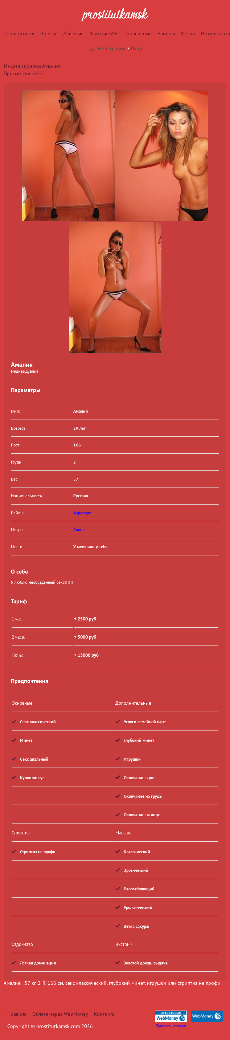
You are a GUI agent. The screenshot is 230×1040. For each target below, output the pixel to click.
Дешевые (73, 33)
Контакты (104, 1014)
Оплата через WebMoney (60, 1014)
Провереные (137, 33)
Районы (166, 33)
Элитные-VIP (103, 33)
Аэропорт (82, 512)
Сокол (79, 529)
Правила (16, 1014)
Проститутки (20, 33)
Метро (188, 33)
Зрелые (49, 33)
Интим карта (215, 33)
